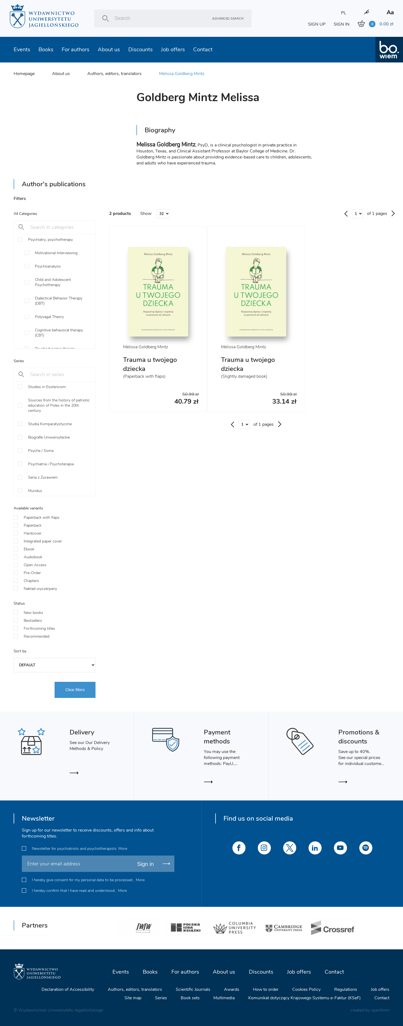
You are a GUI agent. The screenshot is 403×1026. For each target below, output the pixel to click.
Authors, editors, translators (114, 74)
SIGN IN (342, 24)
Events (22, 49)
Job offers (173, 49)
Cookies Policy (306, 989)
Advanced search (227, 18)
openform (380, 1010)
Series (161, 998)
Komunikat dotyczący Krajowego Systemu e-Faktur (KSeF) (304, 998)
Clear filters (75, 690)
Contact (203, 49)
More (122, 848)
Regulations (345, 989)
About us (109, 49)
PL (343, 13)
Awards (231, 989)
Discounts (140, 49)
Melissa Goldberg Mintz (181, 74)
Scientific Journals (193, 989)
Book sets (190, 998)
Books (45, 49)
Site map (132, 998)
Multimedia (224, 998)
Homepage (24, 74)
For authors (75, 49)
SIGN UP (317, 24)
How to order (266, 989)
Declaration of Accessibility (67, 989)
